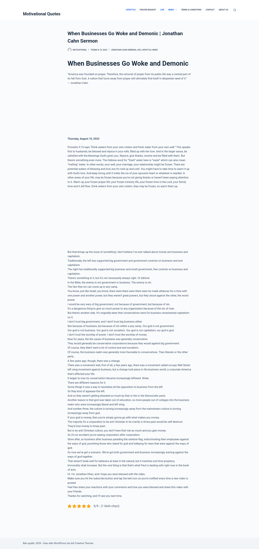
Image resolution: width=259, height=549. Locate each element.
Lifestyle (131, 10)
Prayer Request (148, 10)
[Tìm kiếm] (235, 10)
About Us (223, 10)
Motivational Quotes (41, 14)
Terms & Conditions (191, 10)
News (173, 10)
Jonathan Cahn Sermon (123, 50)
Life (162, 10)
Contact (210, 10)
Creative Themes (84, 543)
